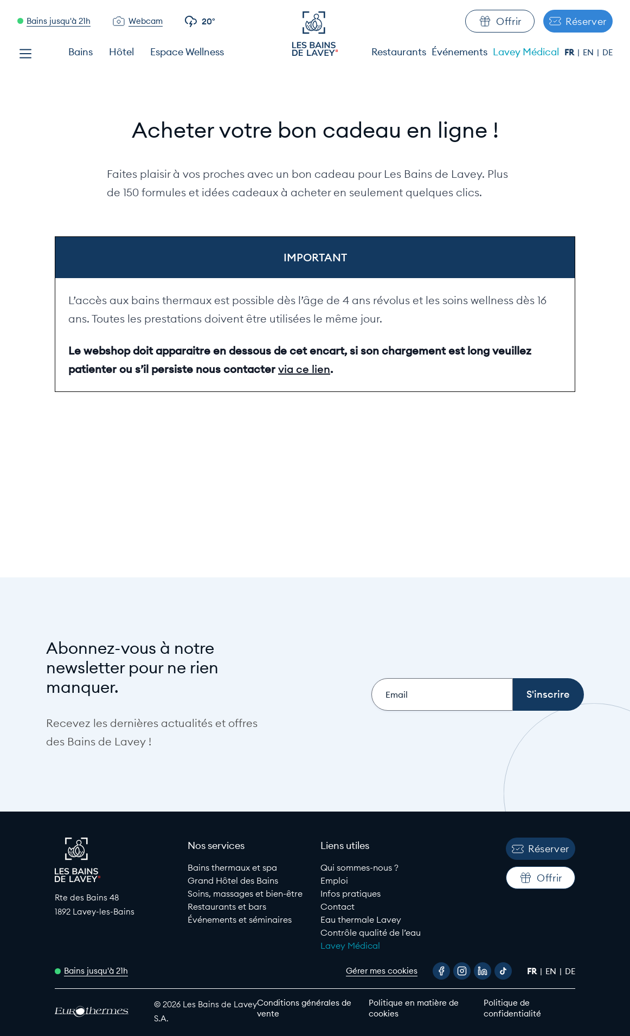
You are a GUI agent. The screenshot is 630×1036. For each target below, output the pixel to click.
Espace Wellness (187, 52)
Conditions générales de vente (304, 1008)
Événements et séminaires (240, 919)
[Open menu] (25, 54)
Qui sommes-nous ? (359, 867)
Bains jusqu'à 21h (59, 21)
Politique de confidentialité (512, 1008)
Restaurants (398, 52)
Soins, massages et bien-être (245, 893)
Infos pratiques (350, 893)
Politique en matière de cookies (414, 1008)
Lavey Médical (526, 52)
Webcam (145, 21)
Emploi (334, 880)
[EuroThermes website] (94, 1011)
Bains (80, 52)
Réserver (578, 21)
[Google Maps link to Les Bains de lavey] (116, 904)
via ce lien (304, 369)
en (589, 52)
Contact (337, 906)
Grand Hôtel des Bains (233, 880)
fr (570, 52)
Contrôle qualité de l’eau (370, 932)
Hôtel (121, 52)
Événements (459, 52)
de (607, 52)
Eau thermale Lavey (360, 919)
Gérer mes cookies (381, 971)
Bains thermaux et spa (232, 867)
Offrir (500, 21)
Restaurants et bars (227, 906)
